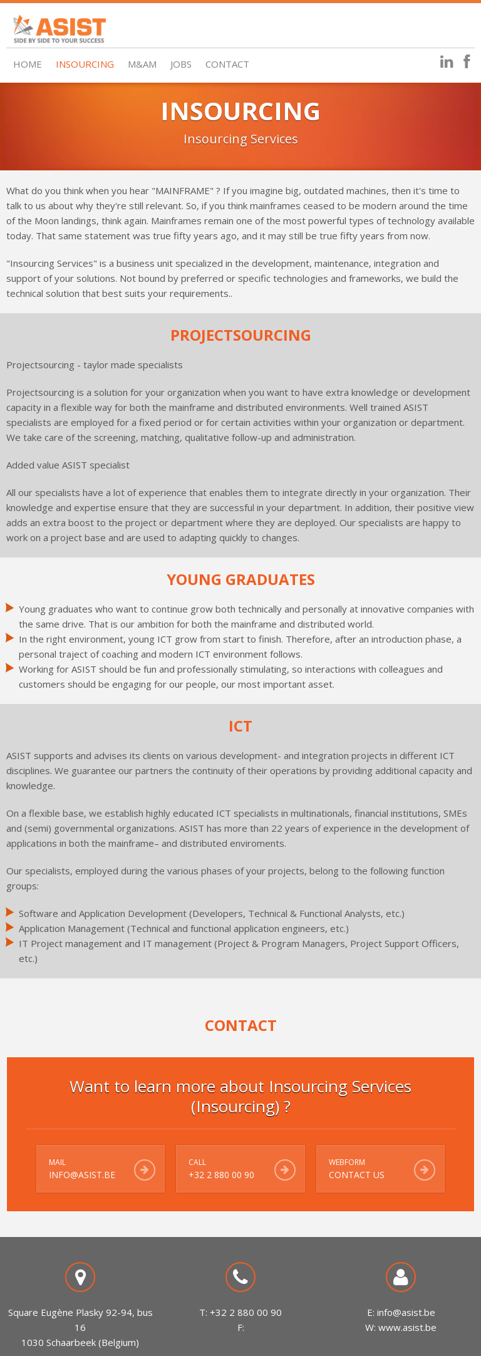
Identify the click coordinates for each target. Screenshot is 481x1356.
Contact (227, 64)
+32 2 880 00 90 (221, 1175)
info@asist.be (82, 1175)
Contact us (357, 1175)
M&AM (142, 64)
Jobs (181, 64)
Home (27, 64)
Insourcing (85, 64)
